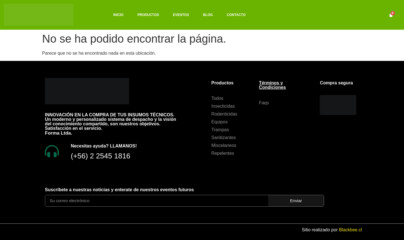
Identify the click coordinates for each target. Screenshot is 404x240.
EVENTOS (181, 15)
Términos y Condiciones (272, 85)
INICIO (118, 15)
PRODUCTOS (148, 15)
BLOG (208, 15)
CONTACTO (236, 15)
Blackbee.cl (350, 229)
